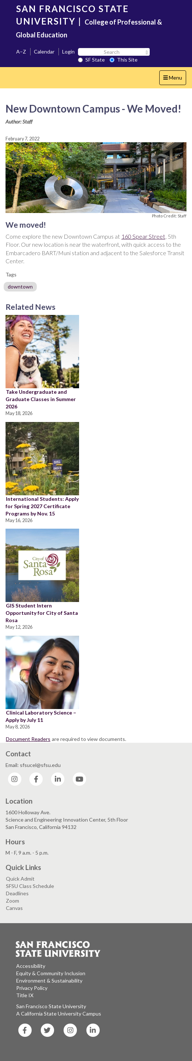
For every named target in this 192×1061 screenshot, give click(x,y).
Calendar (44, 51)
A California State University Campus (58, 1013)
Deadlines (17, 893)
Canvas (14, 908)
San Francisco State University (51, 1006)
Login (68, 51)
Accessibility (30, 966)
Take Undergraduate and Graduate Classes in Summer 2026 (41, 399)
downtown (20, 286)
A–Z (21, 51)
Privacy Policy (31, 988)
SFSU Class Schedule (30, 886)
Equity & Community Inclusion (50, 973)
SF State (91, 59)
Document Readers (28, 739)
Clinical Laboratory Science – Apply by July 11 (41, 716)
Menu (174, 79)
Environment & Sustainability (49, 980)
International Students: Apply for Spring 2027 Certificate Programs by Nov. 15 (42, 506)
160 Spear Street (143, 236)
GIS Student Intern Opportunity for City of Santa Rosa (42, 612)
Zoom (12, 900)
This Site (124, 59)
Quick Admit (20, 878)
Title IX (24, 995)
